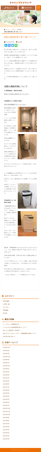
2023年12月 (6, 365)
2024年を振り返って (9, 336)
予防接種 (5, 310)
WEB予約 (27, 8)
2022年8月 (6, 384)
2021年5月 (6, 429)
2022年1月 (6, 405)
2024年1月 (6, 362)
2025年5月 (6, 350)
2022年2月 (6, 402)
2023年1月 (6, 378)
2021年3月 (6, 436)
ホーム (6, 29)
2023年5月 (6, 368)
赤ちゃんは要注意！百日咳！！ (12, 330)
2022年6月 (6, 390)
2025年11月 (6, 347)
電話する (9, 8)
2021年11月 (6, 411)
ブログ (13, 29)
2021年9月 (6, 417)
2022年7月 (6, 387)
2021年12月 (6, 408)
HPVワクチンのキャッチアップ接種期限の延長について (19, 333)
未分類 (19, 29)
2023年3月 (6, 375)
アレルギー (6, 307)
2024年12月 (6, 356)
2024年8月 (6, 359)
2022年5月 (6, 393)
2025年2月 (6, 353)
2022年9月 (6, 381)
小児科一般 (6, 304)
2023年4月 (6, 371)
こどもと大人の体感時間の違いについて (15, 327)
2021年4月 (6, 432)
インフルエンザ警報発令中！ (11, 324)
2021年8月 (6, 420)
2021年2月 (6, 439)
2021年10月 (6, 414)
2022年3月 (6, 399)
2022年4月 (6, 396)
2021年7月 (6, 423)
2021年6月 (6, 426)
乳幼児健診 (6, 301)
